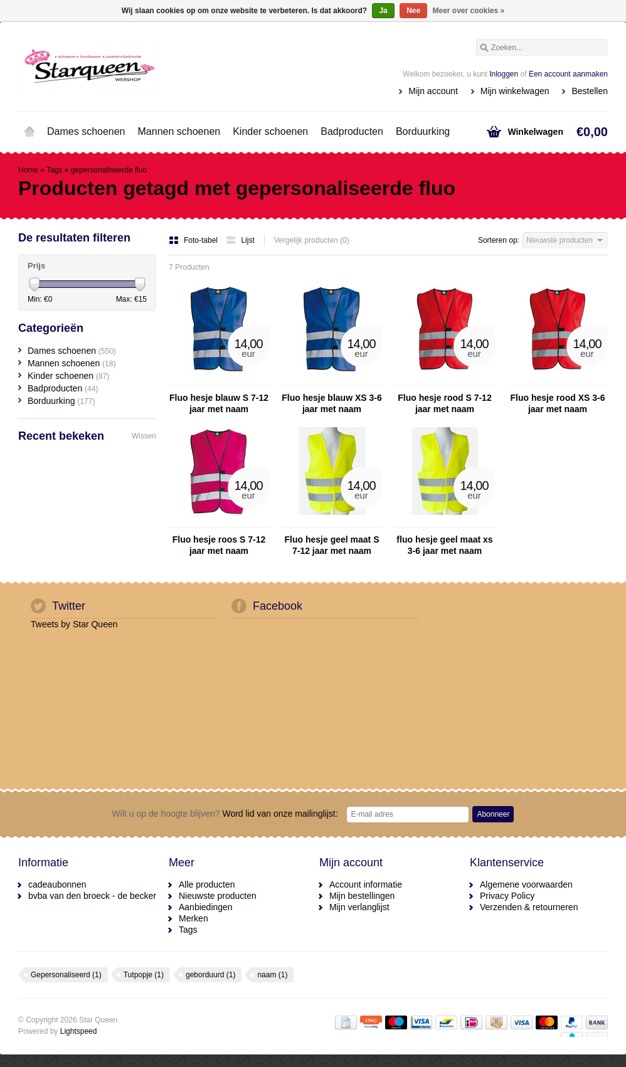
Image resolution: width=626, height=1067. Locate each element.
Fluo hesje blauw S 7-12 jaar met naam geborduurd (218, 404)
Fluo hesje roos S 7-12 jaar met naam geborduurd (219, 545)
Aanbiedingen (206, 907)
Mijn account (433, 91)
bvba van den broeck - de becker (92, 896)
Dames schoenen (86, 131)
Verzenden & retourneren (529, 907)
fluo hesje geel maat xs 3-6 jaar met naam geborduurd (444, 545)
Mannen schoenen (179, 131)
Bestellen (589, 91)
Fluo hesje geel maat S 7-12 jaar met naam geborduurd (332, 545)
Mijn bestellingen (362, 896)
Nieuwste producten (218, 896)
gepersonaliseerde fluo (109, 170)
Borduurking (423, 131)
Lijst (240, 240)
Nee (413, 10)
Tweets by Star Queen (74, 624)
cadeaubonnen (57, 884)
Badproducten (352, 131)
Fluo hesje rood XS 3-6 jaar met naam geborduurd (558, 404)
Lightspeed (78, 1031)
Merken (193, 918)
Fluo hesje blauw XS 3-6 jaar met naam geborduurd (331, 404)
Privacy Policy (507, 896)
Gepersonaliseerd (66, 974)
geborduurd (210, 974)
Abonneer (493, 814)
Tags (54, 170)
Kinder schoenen (270, 131)
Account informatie (365, 884)
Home (29, 132)
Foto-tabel (194, 240)
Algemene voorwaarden (526, 884)
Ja (383, 10)
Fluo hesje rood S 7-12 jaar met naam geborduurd (444, 404)
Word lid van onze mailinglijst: (225, 814)
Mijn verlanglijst (359, 907)
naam (272, 974)
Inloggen (503, 74)
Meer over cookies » (469, 10)
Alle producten (207, 884)
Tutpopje (144, 974)
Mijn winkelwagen (514, 91)
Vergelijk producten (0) (311, 240)
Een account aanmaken (568, 74)
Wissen (144, 436)
